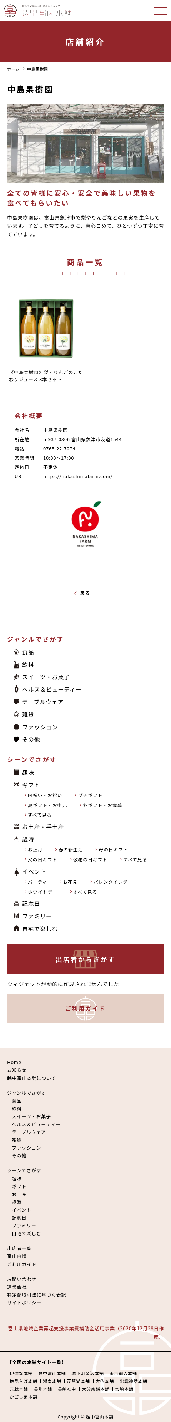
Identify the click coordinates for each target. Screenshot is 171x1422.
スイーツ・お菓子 (46, 676)
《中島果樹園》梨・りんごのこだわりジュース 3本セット (46, 376)
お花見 (70, 881)
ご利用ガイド (85, 1008)
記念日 (31, 903)
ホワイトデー (42, 891)
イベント (34, 871)
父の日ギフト (42, 859)
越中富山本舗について (31, 1078)
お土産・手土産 (43, 826)
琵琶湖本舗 (78, 1381)
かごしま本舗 (23, 1397)
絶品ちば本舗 (23, 1381)
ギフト (31, 784)
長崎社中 (66, 1389)
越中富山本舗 (52, 1373)
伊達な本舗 (21, 1373)
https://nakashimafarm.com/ (77, 476)
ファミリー (37, 916)
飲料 (28, 664)
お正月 (35, 849)
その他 (31, 739)
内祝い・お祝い (45, 795)
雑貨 (28, 714)
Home (14, 1062)
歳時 (28, 839)
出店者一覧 (19, 1248)
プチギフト (90, 795)
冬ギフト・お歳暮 (102, 805)
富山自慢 (17, 1256)
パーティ (37, 881)
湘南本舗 (52, 1381)
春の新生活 (70, 849)
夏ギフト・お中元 (47, 805)
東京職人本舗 (123, 1373)
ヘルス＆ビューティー (52, 689)
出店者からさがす (86, 959)
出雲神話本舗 (133, 1381)
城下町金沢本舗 (87, 1373)
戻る (85, 593)
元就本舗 (19, 1389)
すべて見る (40, 814)
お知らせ (17, 1069)
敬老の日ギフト (90, 859)
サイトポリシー (24, 1302)
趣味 (28, 772)
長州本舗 (43, 1389)
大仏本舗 (105, 1381)
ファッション (40, 727)
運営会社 (17, 1286)
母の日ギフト (113, 849)
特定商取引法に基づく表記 (36, 1294)
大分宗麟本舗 (96, 1389)
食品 (28, 652)
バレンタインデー (113, 881)
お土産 (19, 1194)
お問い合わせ (22, 1279)
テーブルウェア (43, 701)
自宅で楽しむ (40, 928)
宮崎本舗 (124, 1389)
